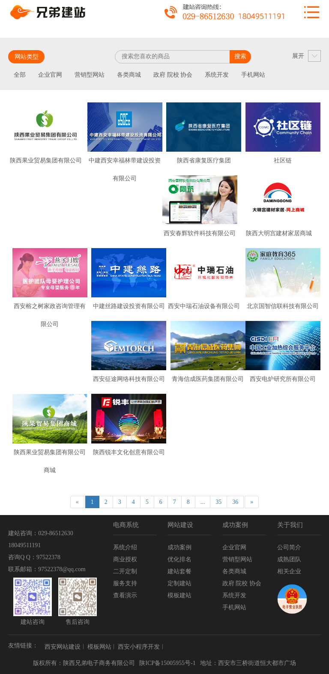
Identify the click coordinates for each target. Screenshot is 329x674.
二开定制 (125, 571)
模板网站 (99, 647)
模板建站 (179, 595)
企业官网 (50, 75)
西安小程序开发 (139, 647)
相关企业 (289, 571)
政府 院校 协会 (172, 75)
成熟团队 (289, 559)
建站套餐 (179, 571)
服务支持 (125, 583)
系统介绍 (125, 547)
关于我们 (290, 524)
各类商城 (129, 75)
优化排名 (179, 559)
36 (235, 502)
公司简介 (289, 547)
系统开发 (217, 75)
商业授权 (125, 559)
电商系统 (126, 524)
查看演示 (125, 595)
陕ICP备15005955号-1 (167, 663)
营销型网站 (90, 75)
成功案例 (179, 547)
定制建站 (179, 583)
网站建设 (180, 524)
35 (218, 502)
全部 (20, 75)
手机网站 (253, 75)
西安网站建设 (63, 647)
